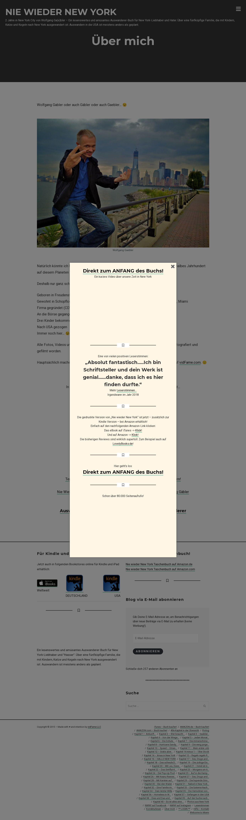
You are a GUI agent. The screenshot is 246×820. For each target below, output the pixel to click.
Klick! (138, 430)
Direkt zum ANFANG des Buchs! (123, 271)
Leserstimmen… (127, 390)
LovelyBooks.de (123, 443)
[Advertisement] (123, 529)
